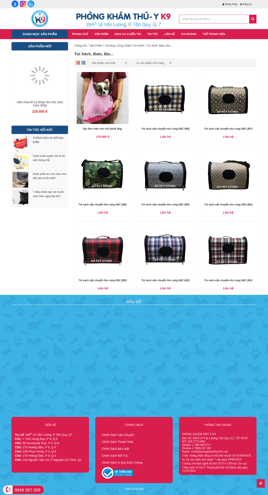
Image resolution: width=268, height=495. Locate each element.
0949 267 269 (27, 490)
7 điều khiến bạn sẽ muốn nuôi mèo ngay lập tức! (48, 194)
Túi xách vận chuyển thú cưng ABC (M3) (103, 280)
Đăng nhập (229, 4)
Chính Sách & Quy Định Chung (122, 462)
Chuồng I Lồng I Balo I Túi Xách (124, 45)
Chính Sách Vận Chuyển (118, 435)
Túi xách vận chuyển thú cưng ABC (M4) (228, 204)
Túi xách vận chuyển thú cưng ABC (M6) (103, 204)
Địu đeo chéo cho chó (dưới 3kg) (102, 128)
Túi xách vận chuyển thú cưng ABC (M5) (165, 204)
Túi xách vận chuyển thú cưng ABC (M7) (228, 128)
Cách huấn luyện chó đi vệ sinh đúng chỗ (49, 158)
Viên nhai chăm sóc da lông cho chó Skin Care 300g (39, 104)
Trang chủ (80, 45)
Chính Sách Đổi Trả (115, 455)
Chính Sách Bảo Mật (115, 448)
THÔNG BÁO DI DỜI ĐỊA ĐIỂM (48, 140)
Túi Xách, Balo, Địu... (159, 45)
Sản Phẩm (96, 45)
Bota (141, 488)
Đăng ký (246, 4)
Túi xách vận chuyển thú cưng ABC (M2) (165, 280)
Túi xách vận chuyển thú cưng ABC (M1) (228, 280)
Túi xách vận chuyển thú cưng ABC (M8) (165, 128)
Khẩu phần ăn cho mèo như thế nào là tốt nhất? (50, 176)
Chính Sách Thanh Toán (117, 441)
